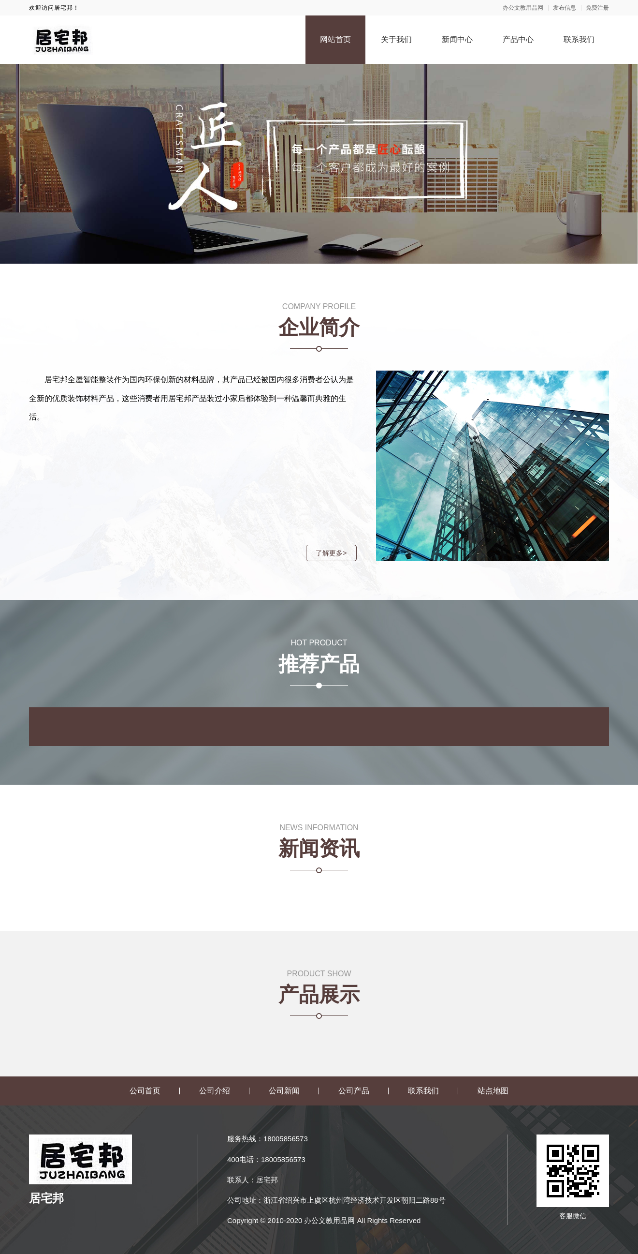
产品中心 (518, 39)
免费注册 (597, 7)
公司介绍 (214, 1091)
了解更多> (329, 553)
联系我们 (579, 39)
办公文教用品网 (523, 7)
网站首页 (335, 39)
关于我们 (396, 39)
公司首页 (145, 1091)
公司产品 (353, 1091)
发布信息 (564, 7)
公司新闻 (284, 1091)
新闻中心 (457, 39)
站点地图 (493, 1091)
